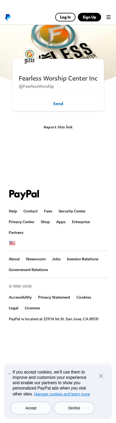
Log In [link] (65, 17)
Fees (48, 211)
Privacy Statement (54, 297)
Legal (13, 308)
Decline (74, 408)
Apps (61, 222)
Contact (30, 211)
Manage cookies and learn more (62, 394)
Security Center (72, 211)
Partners (16, 232)
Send (58, 103)
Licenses (32, 308)
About (14, 259)
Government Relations (28, 270)
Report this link (58, 127)
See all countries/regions (12, 243)
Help (13, 211)
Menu (108, 17)
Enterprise (81, 222)
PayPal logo (7, 17)
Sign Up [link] (89, 17)
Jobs (56, 259)
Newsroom (36, 259)
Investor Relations (82, 259)
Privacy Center (21, 222)
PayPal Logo (24, 194)
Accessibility (20, 297)
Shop (45, 222)
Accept (31, 408)
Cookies (84, 297)
